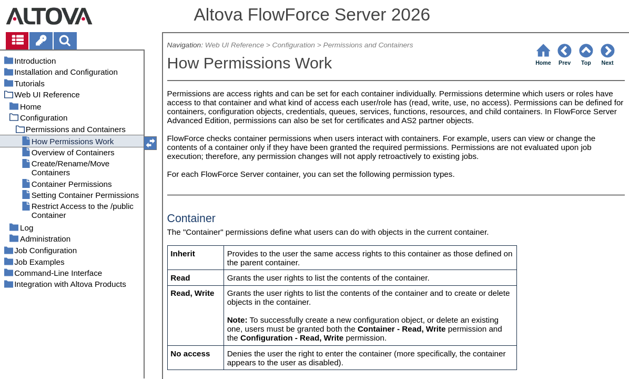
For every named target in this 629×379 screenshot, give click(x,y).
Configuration (293, 45)
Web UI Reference (234, 45)
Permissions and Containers (368, 45)
